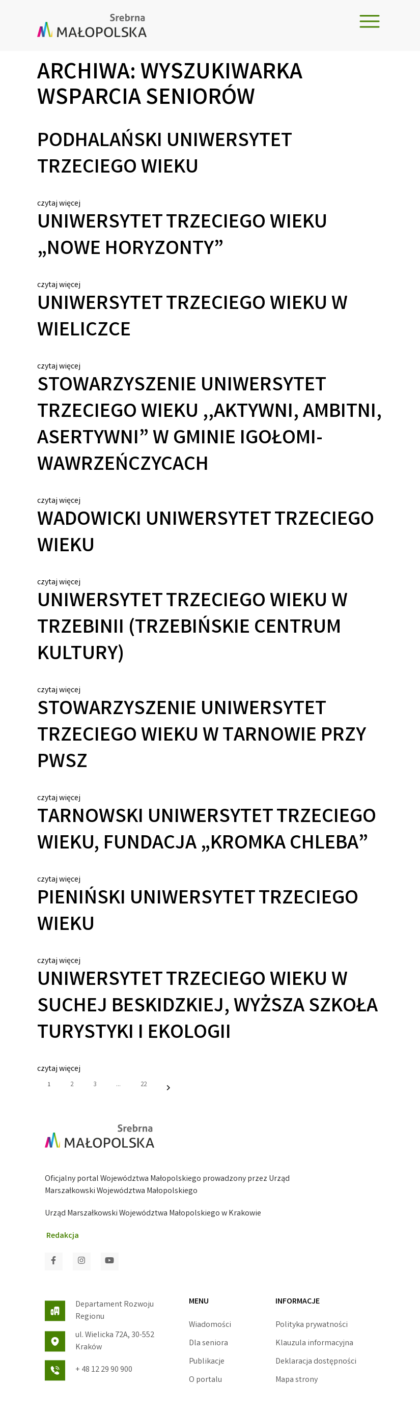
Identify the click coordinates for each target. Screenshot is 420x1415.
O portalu (205, 1380)
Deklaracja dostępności (315, 1362)
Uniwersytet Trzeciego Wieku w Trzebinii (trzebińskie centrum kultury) (192, 628)
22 (144, 1085)
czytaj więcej (58, 204)
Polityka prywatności (311, 1325)
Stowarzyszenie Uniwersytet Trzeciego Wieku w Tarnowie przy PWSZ (201, 736)
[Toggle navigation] (369, 21)
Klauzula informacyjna (314, 1343)
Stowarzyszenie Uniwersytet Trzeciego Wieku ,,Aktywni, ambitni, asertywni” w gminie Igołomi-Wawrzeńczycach (209, 426)
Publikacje (207, 1362)
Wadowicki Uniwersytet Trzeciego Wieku (205, 534)
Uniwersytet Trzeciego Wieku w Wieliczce (192, 318)
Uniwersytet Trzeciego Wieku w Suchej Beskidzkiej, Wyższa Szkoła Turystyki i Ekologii (207, 1007)
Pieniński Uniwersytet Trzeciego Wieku (197, 913)
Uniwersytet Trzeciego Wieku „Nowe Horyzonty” (182, 237)
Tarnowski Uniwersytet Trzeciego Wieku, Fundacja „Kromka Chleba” (206, 831)
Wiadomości (210, 1325)
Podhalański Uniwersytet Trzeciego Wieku (164, 155)
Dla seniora (208, 1343)
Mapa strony (296, 1380)
